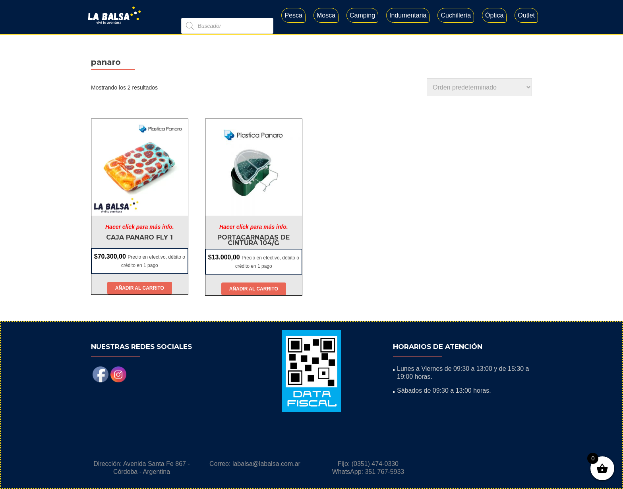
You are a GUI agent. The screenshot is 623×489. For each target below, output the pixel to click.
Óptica (494, 15)
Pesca (293, 15)
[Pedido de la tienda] (479, 87)
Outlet (526, 15)
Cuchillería (456, 15)
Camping (362, 15)
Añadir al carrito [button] (139, 288)
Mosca (326, 15)
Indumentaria (407, 15)
